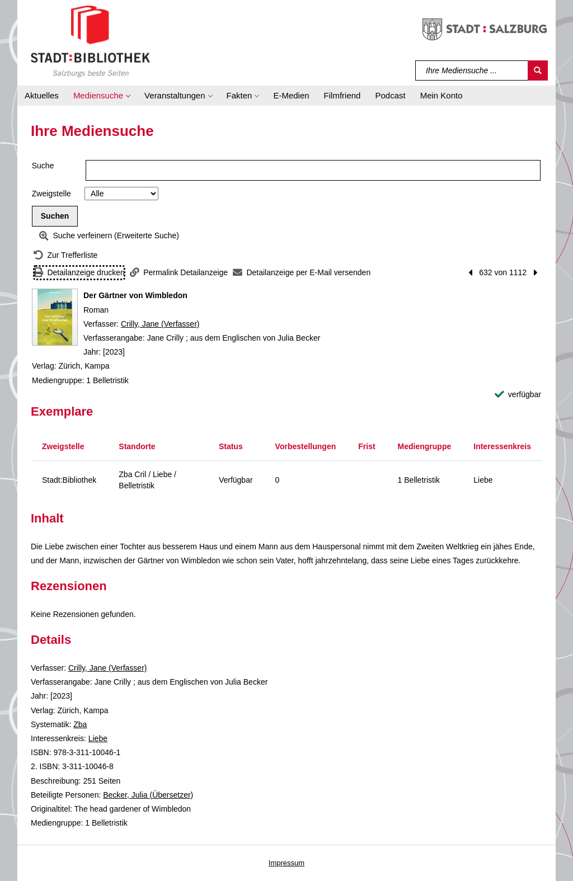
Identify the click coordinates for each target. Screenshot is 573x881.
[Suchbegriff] (472, 70)
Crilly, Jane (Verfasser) (160, 323)
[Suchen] (538, 70)
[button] (102, 96)
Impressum (286, 863)
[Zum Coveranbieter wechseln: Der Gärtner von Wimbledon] (55, 317)
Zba (80, 724)
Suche (43, 165)
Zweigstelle (51, 193)
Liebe (97, 738)
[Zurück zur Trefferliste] (65, 255)
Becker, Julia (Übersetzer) (148, 794)
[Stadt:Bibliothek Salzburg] (90, 40)
